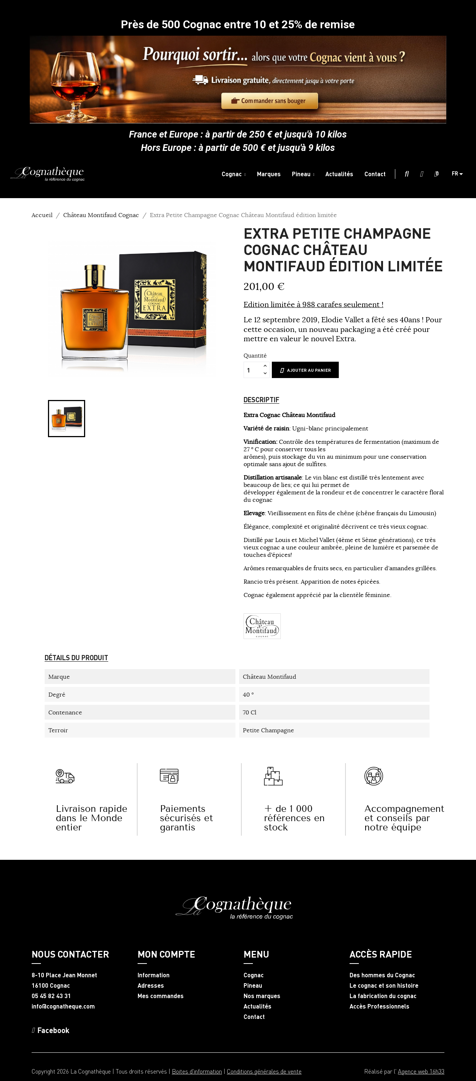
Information (154, 975)
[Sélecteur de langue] (460, 174)
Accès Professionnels (379, 1006)
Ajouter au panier (305, 370)
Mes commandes (161, 996)
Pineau (253, 985)
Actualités (257, 1006)
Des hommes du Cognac (382, 975)
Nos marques (262, 996)
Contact (254, 1016)
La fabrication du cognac (383, 996)
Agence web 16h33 (421, 1071)
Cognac (254, 975)
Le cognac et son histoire (384, 985)
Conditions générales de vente (264, 1071)
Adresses (151, 985)
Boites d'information (197, 1071)
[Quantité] (252, 370)
